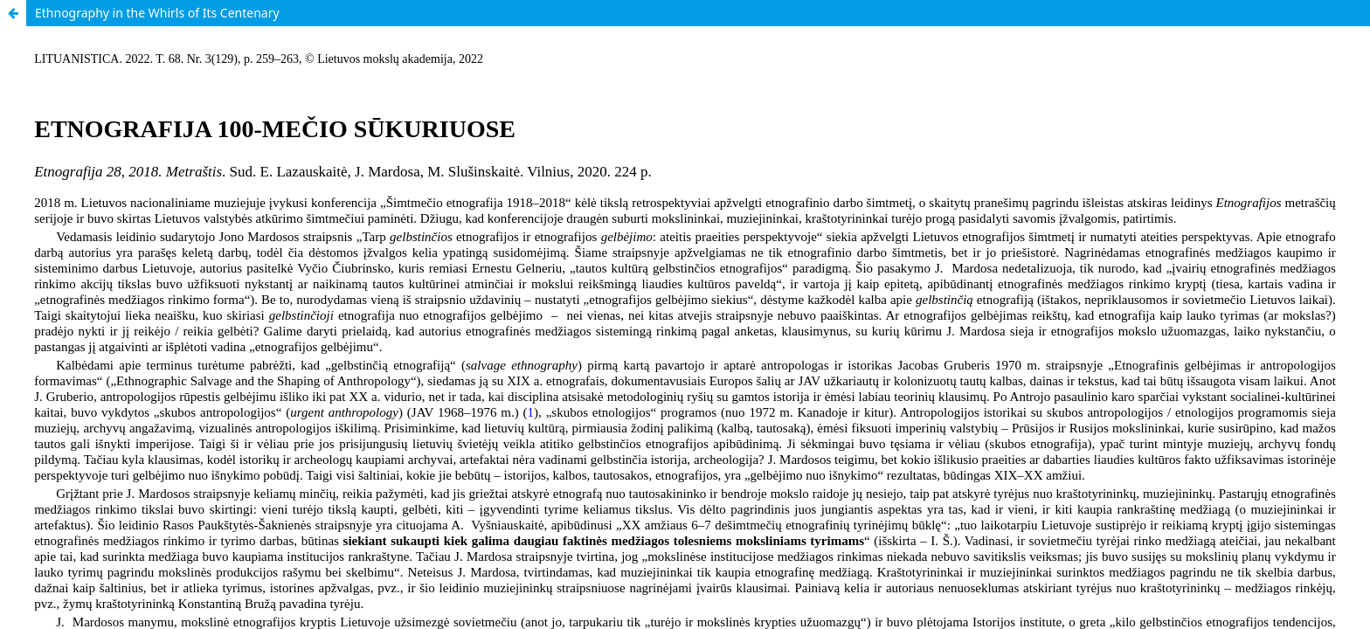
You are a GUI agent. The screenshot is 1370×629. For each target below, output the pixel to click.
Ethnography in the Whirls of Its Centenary (157, 12)
